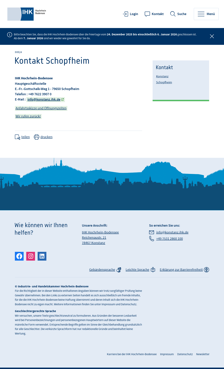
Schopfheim (164, 82)
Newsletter (202, 354)
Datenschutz (185, 354)
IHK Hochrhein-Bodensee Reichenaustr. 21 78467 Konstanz (100, 237)
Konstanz (162, 76)
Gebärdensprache (102, 269)
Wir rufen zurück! (28, 116)
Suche (181, 14)
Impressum (167, 354)
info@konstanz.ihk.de (43, 99)
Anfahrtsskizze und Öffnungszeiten (41, 108)
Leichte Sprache (137, 269)
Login (134, 14)
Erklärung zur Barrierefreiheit (181, 269)
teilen (25, 137)
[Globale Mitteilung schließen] (212, 36)
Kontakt (158, 14)
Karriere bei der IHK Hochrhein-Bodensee (132, 354)
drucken (46, 137)
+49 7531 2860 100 (169, 238)
